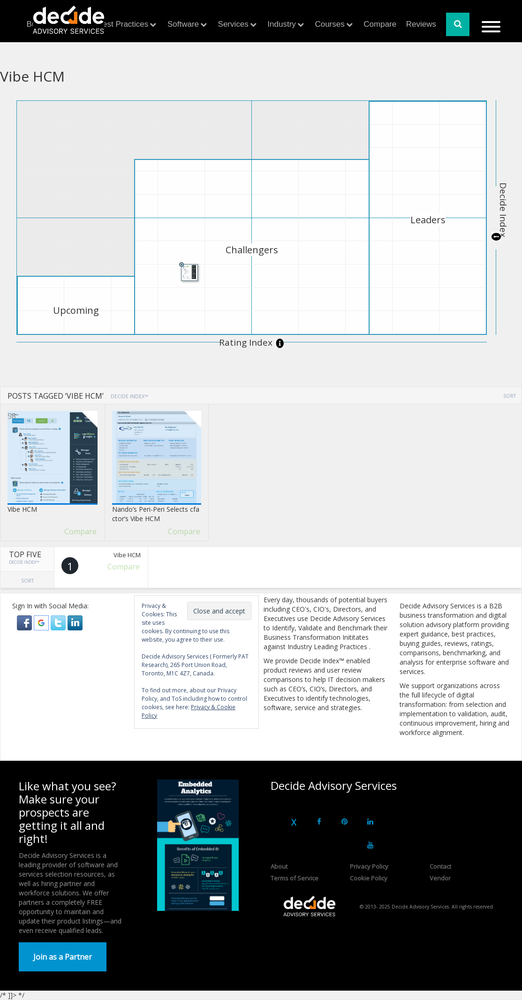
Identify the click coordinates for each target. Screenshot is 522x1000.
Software (183, 24)
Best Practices (123, 24)
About (279, 866)
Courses (329, 24)
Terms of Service (294, 878)
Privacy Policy (369, 866)
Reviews (421, 24)
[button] (25, 622)
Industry (281, 24)
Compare (379, 24)
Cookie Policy (368, 878)
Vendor (440, 878)
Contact (440, 866)
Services (233, 24)
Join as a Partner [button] (62, 957)
